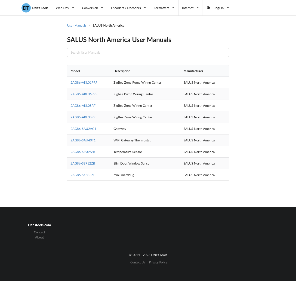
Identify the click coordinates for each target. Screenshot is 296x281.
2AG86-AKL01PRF (84, 82)
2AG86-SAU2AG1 (83, 129)
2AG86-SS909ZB (83, 152)
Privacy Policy (158, 262)
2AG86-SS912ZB (83, 163)
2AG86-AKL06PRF (84, 94)
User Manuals (76, 25)
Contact (39, 232)
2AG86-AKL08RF (83, 105)
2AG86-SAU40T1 (83, 140)
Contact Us (137, 262)
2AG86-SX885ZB (83, 175)
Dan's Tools (35, 7)
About (39, 237)
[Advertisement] (255, 97)
